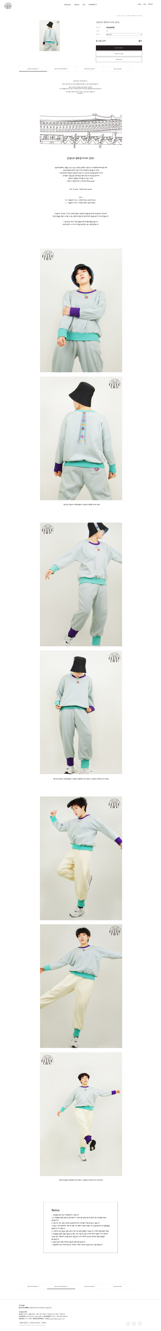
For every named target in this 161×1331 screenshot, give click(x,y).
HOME (118, 15)
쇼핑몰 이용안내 (23, 1323)
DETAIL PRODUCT (33, 69)
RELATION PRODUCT (61, 69)
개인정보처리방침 (35, 1323)
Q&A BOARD (118, 69)
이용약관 (43, 1323)
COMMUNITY (93, 5)
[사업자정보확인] (38, 1316)
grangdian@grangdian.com (57, 1319)
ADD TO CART (119, 53)
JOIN (144, 4)
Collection (67, 5)
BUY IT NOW (119, 48)
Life (84, 5)
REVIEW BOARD (89, 69)
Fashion (76, 5)
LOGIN (139, 4)
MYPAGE (150, 4)
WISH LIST (119, 59)
